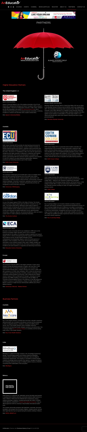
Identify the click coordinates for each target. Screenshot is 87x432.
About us (63, 7)
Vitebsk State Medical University (27, 402)
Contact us (81, 7)
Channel (34, 7)
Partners (72, 7)
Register (55, 7)
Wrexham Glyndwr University (55, 119)
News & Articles (44, 7)
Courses (19, 7)
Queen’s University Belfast (13, 115)
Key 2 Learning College (19, 328)
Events (26, 7)
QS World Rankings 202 (28, 109)
